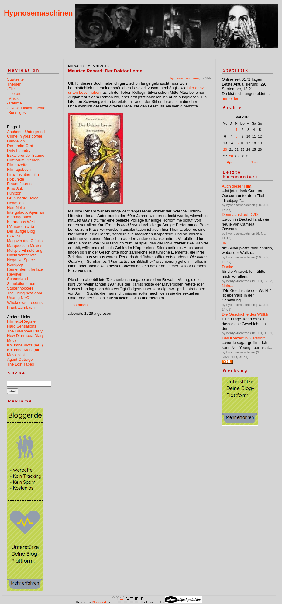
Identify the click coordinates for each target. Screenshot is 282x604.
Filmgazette (17, 165)
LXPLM (13, 236)
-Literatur (15, 93)
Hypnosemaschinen (38, 13)
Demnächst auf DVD (240, 214)
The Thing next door (24, 293)
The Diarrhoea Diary (25, 331)
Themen (14, 84)
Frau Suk (15, 188)
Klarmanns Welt (21, 221)
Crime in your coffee (24, 136)
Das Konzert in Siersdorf (243, 338)
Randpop (15, 264)
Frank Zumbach (21, 307)
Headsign (15, 203)
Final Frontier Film (23, 174)
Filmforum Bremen (23, 160)
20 (225, 149)
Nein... (227, 285)
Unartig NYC (18, 297)
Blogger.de (100, 602)
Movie (12, 340)
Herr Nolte (16, 207)
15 (237, 143)
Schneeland (17, 278)
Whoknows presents (25, 302)
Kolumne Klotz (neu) (25, 345)
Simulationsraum (21, 283)
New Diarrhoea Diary (25, 335)
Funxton (14, 193)
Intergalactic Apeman (25, 212)
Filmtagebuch (19, 169)
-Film (11, 88)
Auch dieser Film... (238, 186)
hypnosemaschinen (184, 78)
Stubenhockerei (20, 288)
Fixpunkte (15, 179)
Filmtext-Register (22, 321)
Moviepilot (16, 355)
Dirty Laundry (18, 150)
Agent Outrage (20, 359)
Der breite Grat (20, 145)
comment (80, 305)
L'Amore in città (20, 226)
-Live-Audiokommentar (27, 108)
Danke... (229, 267)
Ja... (225, 243)
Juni (254, 162)
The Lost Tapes (20, 364)
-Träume (14, 103)
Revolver (14, 274)
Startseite (15, 79)
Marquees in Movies (24, 245)
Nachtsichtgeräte (22, 255)
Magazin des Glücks (25, 240)
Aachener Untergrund (26, 131)
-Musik (13, 98)
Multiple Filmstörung (24, 250)
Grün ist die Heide (23, 198)
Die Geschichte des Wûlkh (245, 314)
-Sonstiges (16, 112)
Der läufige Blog (21, 231)
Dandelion (16, 141)
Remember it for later (25, 269)
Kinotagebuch (19, 217)
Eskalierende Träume (25, 155)
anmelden (230, 98)
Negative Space (21, 260)
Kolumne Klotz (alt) (23, 350)
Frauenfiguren (19, 183)
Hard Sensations (21, 326)
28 (231, 156)
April (230, 162)
